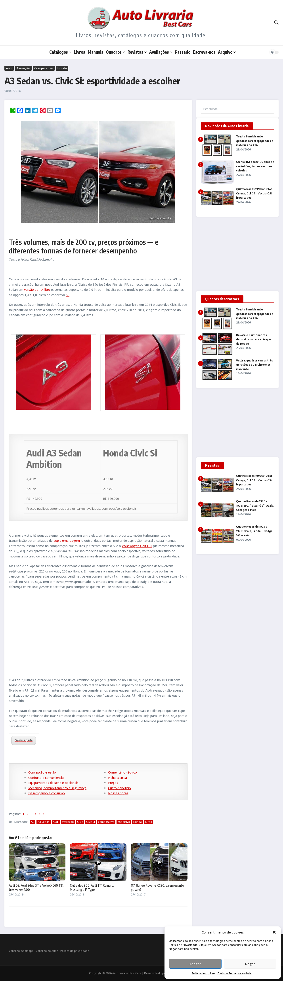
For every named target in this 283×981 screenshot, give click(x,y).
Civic (80, 822)
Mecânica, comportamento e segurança (57, 788)
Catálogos (60, 52)
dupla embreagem (67, 540)
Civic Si (90, 822)
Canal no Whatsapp (21, 951)
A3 (32, 822)
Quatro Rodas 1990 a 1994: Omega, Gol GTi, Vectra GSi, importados (254, 193)
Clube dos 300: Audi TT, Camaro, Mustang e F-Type (92, 887)
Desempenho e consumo (46, 793)
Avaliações (160, 52)
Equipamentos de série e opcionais (53, 783)
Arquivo (227, 52)
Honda (62, 68)
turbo (148, 822)
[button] (274, 932)
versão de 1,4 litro (37, 289)
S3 (67, 295)
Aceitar (195, 964)
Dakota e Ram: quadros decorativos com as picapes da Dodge (253, 339)
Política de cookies (203, 973)
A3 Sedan (44, 822)
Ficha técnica (117, 778)
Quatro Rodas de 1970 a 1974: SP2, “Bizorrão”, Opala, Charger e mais (255, 505)
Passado (182, 52)
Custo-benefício (119, 788)
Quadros (115, 52)
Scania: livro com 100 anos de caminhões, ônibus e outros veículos (255, 166)
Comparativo (43, 68)
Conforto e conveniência (46, 778)
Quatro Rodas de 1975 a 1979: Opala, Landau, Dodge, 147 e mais (254, 531)
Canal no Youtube (47, 951)
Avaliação (23, 68)
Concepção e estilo (42, 772)
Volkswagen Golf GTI (137, 546)
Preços (113, 783)
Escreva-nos (204, 52)
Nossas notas (118, 793)
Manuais (95, 52)
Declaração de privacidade (235, 973)
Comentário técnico (122, 772)
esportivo (124, 822)
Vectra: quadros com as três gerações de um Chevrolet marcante (254, 365)
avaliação (68, 822)
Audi (9, 68)
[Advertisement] (98, 635)
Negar (250, 964)
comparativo (106, 822)
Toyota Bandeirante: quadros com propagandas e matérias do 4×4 (254, 141)
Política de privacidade (74, 951)
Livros (79, 52)
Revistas (137, 52)
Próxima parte (24, 740)
